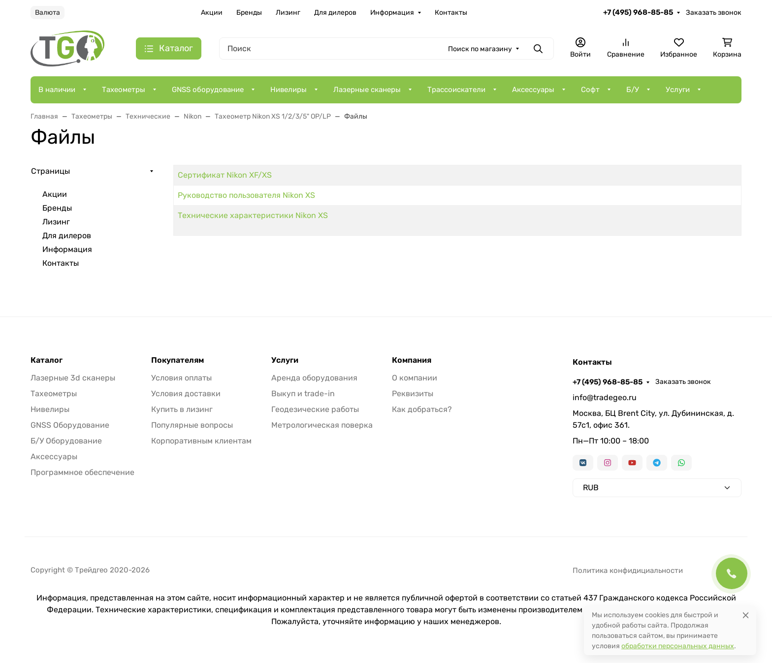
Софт (590, 89)
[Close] (745, 615)
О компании (414, 377)
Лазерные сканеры (367, 89)
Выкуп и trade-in (303, 393)
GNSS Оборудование (70, 425)
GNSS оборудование (208, 89)
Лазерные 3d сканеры (73, 377)
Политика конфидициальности (628, 570)
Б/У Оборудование (66, 440)
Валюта (47, 12)
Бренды (249, 12)
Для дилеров (335, 12)
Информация (392, 12)
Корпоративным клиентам (201, 440)
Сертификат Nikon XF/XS (225, 175)
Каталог (47, 360)
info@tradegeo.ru (605, 397)
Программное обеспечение (82, 472)
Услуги (678, 89)
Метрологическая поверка (322, 425)
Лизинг (288, 12)
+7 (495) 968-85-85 (638, 12)
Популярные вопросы (192, 425)
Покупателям (177, 360)
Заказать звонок (713, 12)
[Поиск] (386, 48)
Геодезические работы (315, 409)
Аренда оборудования (314, 377)
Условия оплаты (181, 377)
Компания (411, 360)
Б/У (632, 89)
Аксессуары (533, 89)
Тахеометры (123, 89)
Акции (212, 12)
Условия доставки (186, 393)
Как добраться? (422, 409)
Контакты (451, 12)
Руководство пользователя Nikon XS (246, 195)
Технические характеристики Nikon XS (253, 215)
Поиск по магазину (480, 49)
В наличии (56, 89)
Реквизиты (412, 393)
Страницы (50, 171)
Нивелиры (288, 89)
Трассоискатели (456, 89)
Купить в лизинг (182, 409)
